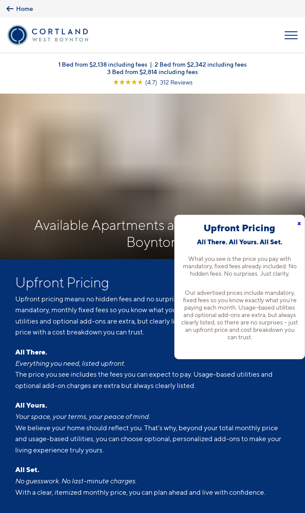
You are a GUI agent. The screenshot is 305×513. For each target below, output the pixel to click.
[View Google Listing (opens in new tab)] (153, 82)
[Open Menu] (291, 35)
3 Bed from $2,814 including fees (152, 71)
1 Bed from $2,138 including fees (102, 64)
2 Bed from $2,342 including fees (201, 64)
